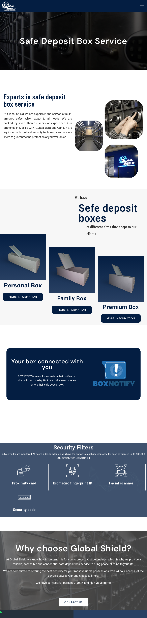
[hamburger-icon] (142, 6)
